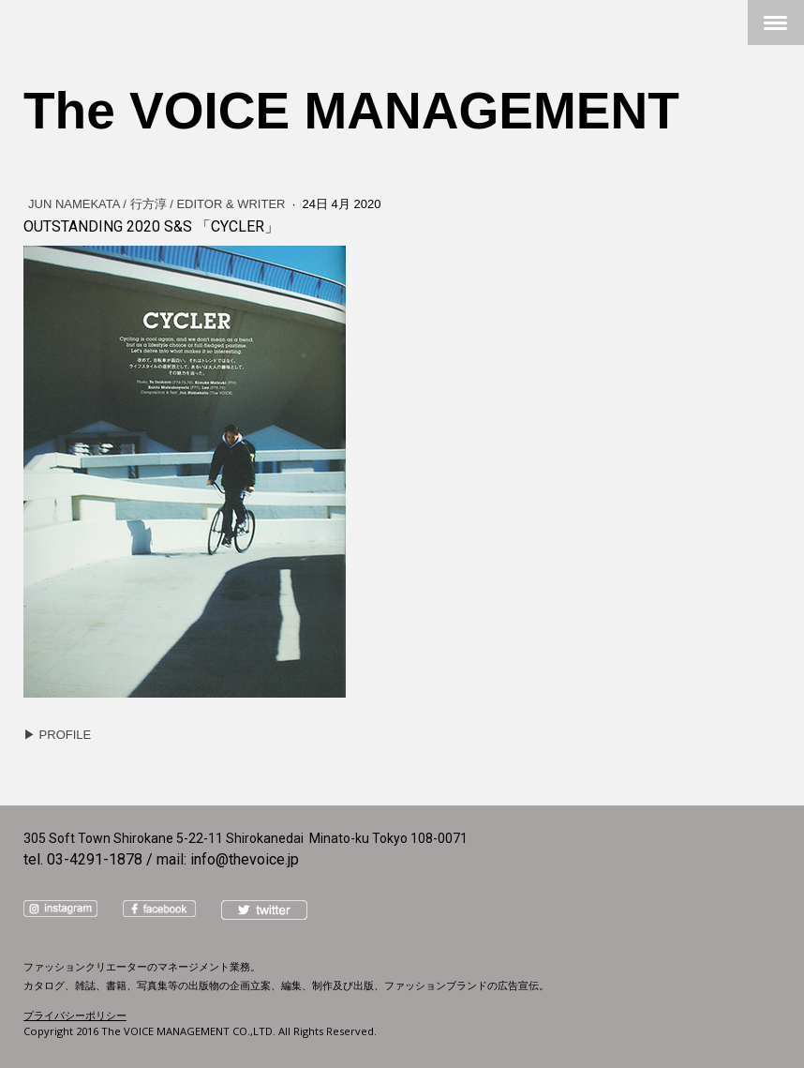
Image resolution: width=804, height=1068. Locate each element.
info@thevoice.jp (244, 859)
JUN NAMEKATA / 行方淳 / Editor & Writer (158, 204)
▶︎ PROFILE (57, 735)
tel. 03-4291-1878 (82, 859)
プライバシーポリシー (75, 1015)
